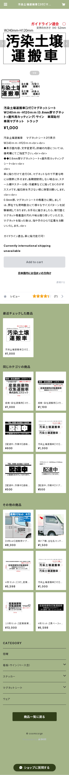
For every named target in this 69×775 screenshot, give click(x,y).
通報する (60, 282)
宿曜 (5, 653)
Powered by (34, 739)
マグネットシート (12, 687)
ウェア (6, 699)
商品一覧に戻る (34, 717)
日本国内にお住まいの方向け (34, 273)
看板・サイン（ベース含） (17, 665)
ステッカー (9, 676)
